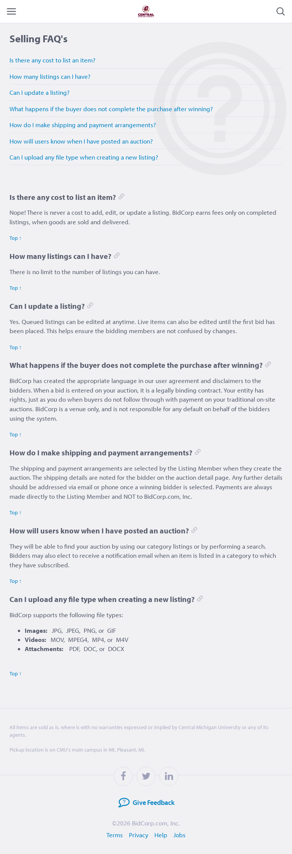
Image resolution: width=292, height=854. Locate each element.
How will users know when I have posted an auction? (81, 141)
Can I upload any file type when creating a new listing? (84, 157)
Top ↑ (16, 238)
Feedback (144, 802)
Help (160, 835)
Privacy (138, 835)
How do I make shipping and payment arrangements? (83, 125)
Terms (114, 835)
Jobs (179, 835)
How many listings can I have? (50, 76)
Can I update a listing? (40, 92)
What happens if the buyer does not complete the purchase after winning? (111, 109)
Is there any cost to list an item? (52, 60)
